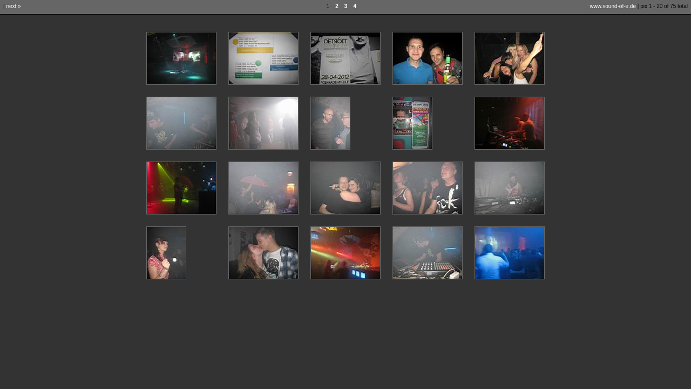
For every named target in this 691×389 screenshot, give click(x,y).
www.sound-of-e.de (613, 6)
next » (13, 6)
